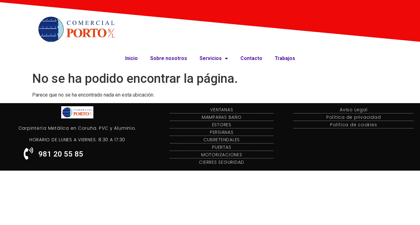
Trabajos (285, 58)
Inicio (131, 58)
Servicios (214, 58)
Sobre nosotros (168, 58)
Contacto (251, 58)
